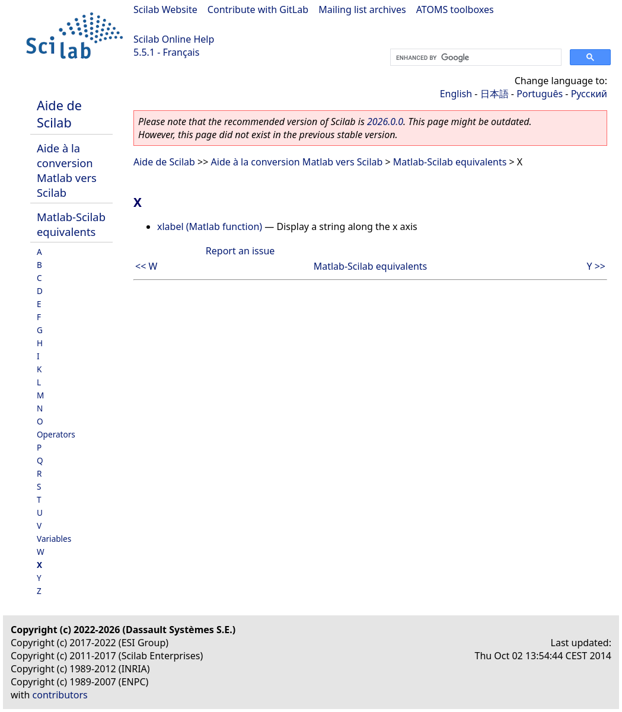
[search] (474, 57)
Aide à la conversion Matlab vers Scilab (67, 170)
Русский (589, 93)
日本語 (494, 93)
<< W (146, 266)
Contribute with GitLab (258, 9)
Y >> (595, 266)
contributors (60, 694)
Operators (56, 434)
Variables (54, 538)
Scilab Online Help (173, 39)
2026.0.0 (385, 121)
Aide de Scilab (59, 114)
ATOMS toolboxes (455, 9)
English (456, 93)
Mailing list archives (362, 9)
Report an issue (240, 250)
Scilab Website (165, 9)
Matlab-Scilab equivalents (71, 224)
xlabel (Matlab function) (209, 226)
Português (539, 93)
